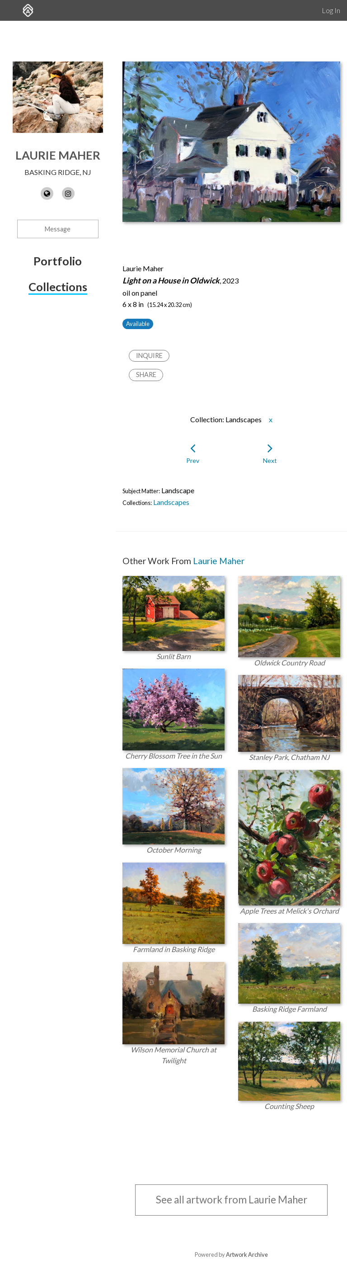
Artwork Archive (247, 1254)
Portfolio (57, 261)
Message (57, 229)
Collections (57, 286)
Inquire (149, 355)
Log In (331, 10)
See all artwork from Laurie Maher (231, 1199)
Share (146, 374)
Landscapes (171, 502)
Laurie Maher (57, 155)
